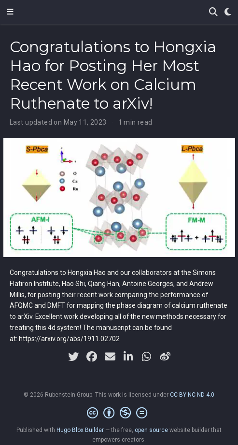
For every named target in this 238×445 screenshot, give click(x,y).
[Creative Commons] (119, 413)
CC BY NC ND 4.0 (192, 394)
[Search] (213, 12)
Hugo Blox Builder (80, 430)
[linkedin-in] (128, 356)
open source (151, 430)
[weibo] (165, 356)
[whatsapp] (147, 356)
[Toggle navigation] (10, 12)
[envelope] (110, 356)
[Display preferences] (227, 12)
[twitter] (73, 356)
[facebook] (91, 356)
